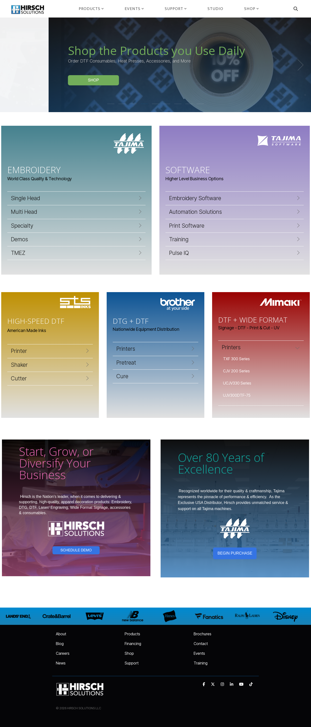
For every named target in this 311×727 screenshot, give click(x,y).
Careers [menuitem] (62, 653)
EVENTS (134, 8)
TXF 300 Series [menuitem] (236, 358)
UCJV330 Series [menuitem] (237, 383)
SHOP (251, 8)
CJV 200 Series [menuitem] (236, 370)
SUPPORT (176, 8)
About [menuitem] (61, 633)
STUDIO (215, 8)
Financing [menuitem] (133, 643)
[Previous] (12, 65)
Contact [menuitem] (201, 643)
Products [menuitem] (132, 633)
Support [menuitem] (131, 663)
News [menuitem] (61, 663)
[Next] (299, 65)
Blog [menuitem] (60, 643)
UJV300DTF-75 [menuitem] (237, 395)
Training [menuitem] (200, 663)
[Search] (296, 9)
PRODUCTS (91, 8)
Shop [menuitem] (129, 653)
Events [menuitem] (199, 653)
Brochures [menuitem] (202, 633)
